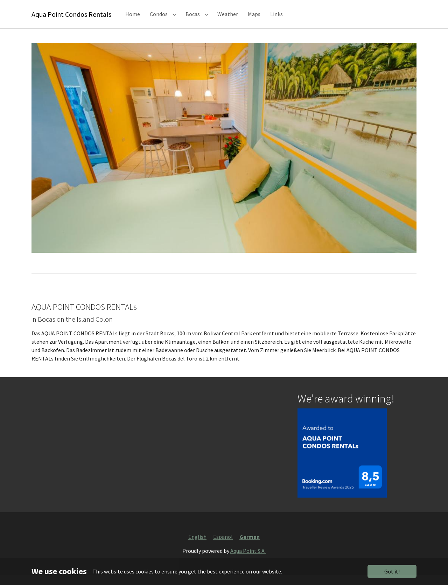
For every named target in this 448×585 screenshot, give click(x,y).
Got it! (392, 571)
